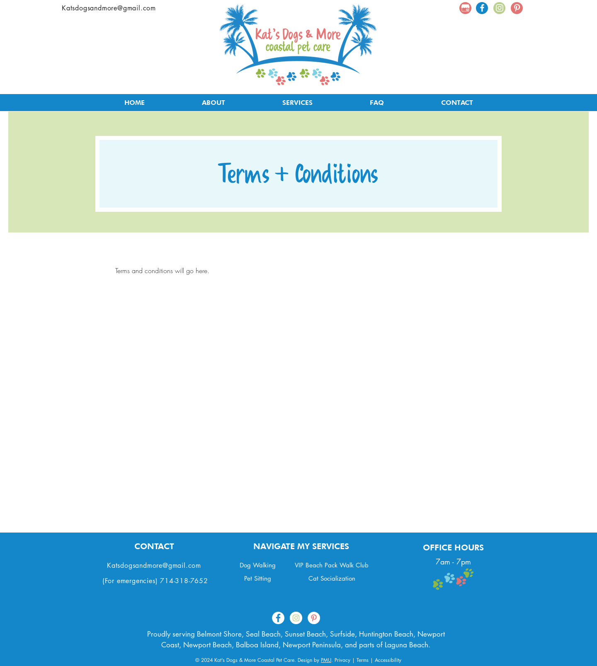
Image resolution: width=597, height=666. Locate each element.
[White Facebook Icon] (482, 8)
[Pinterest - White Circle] (314, 618)
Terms (363, 660)
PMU (326, 660)
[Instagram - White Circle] (296, 618)
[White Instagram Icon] (500, 8)
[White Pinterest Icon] (517, 8)
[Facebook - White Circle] (278, 618)
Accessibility (388, 660)
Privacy (342, 660)
